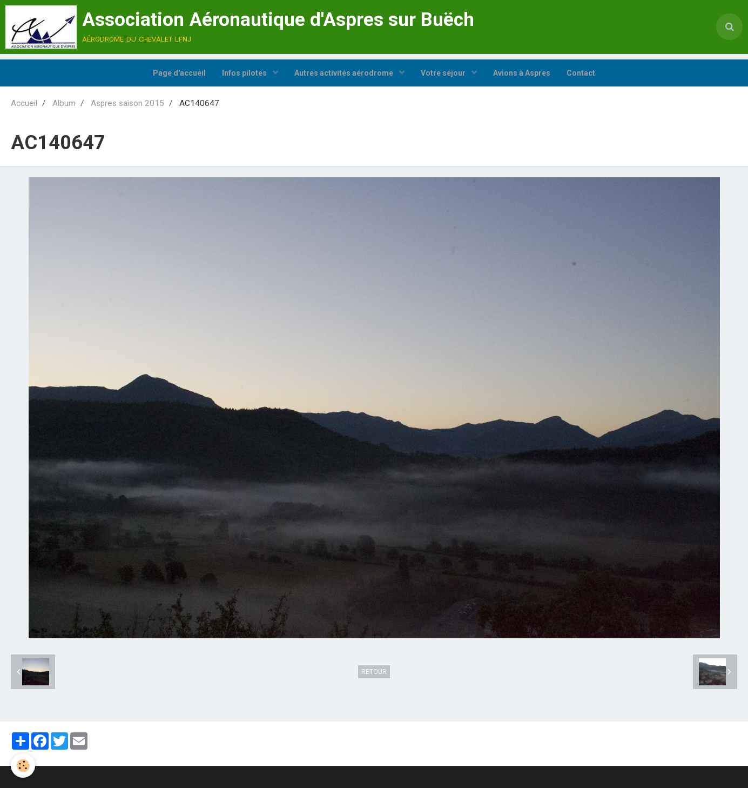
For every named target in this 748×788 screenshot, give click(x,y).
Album (64, 103)
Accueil (24, 103)
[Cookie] (23, 765)
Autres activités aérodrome (344, 73)
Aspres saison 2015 (127, 103)
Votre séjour (444, 73)
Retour (374, 672)
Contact (581, 73)
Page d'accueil (179, 73)
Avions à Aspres (521, 73)
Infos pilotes (245, 73)
